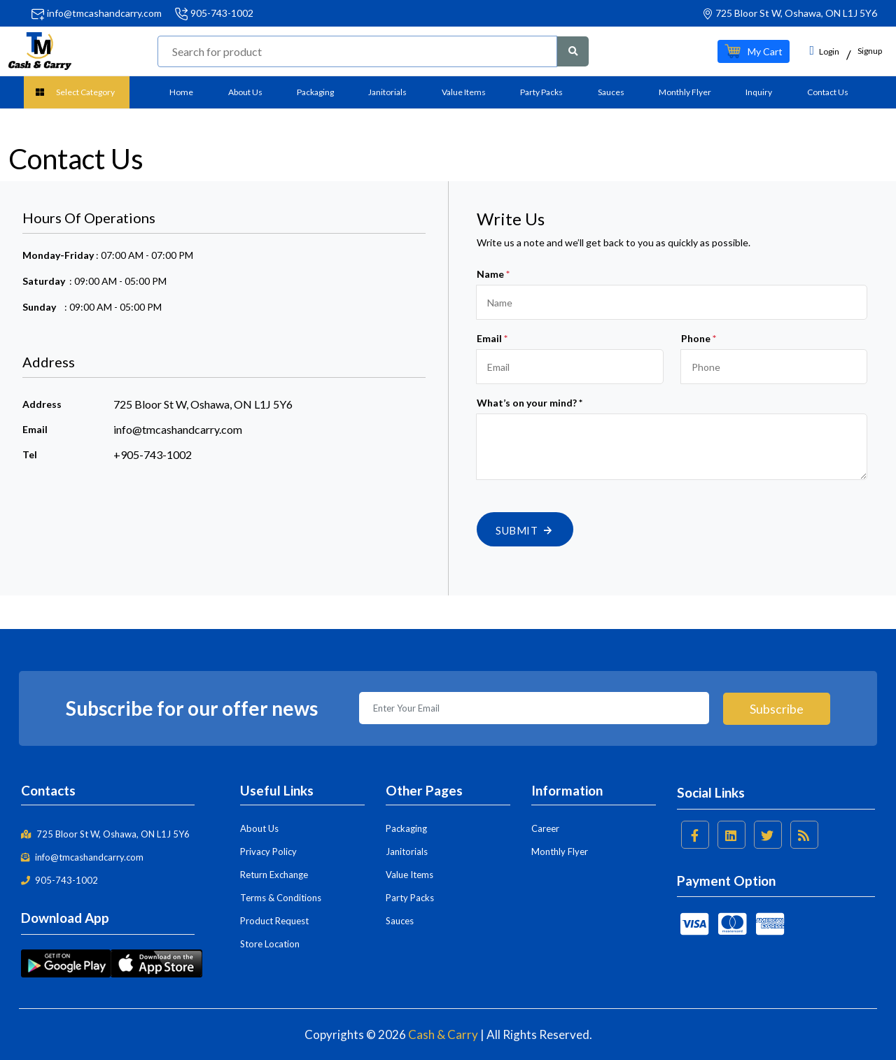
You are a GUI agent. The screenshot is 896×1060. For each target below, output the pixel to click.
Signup (870, 50)
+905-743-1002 (152, 454)
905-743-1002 (221, 13)
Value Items (464, 92)
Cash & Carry (443, 1034)
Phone (698, 338)
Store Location (270, 943)
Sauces (611, 92)
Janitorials (387, 92)
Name (493, 274)
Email (492, 338)
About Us (245, 92)
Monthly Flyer (685, 92)
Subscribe (777, 708)
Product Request (274, 920)
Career (545, 828)
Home (181, 92)
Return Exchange (274, 874)
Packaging (315, 92)
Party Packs (541, 92)
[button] (754, 51)
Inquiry (759, 92)
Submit (525, 530)
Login (824, 50)
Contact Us (827, 92)
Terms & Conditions (280, 897)
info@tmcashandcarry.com (104, 13)
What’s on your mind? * (529, 403)
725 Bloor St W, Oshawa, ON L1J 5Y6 (105, 834)
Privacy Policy (268, 851)
